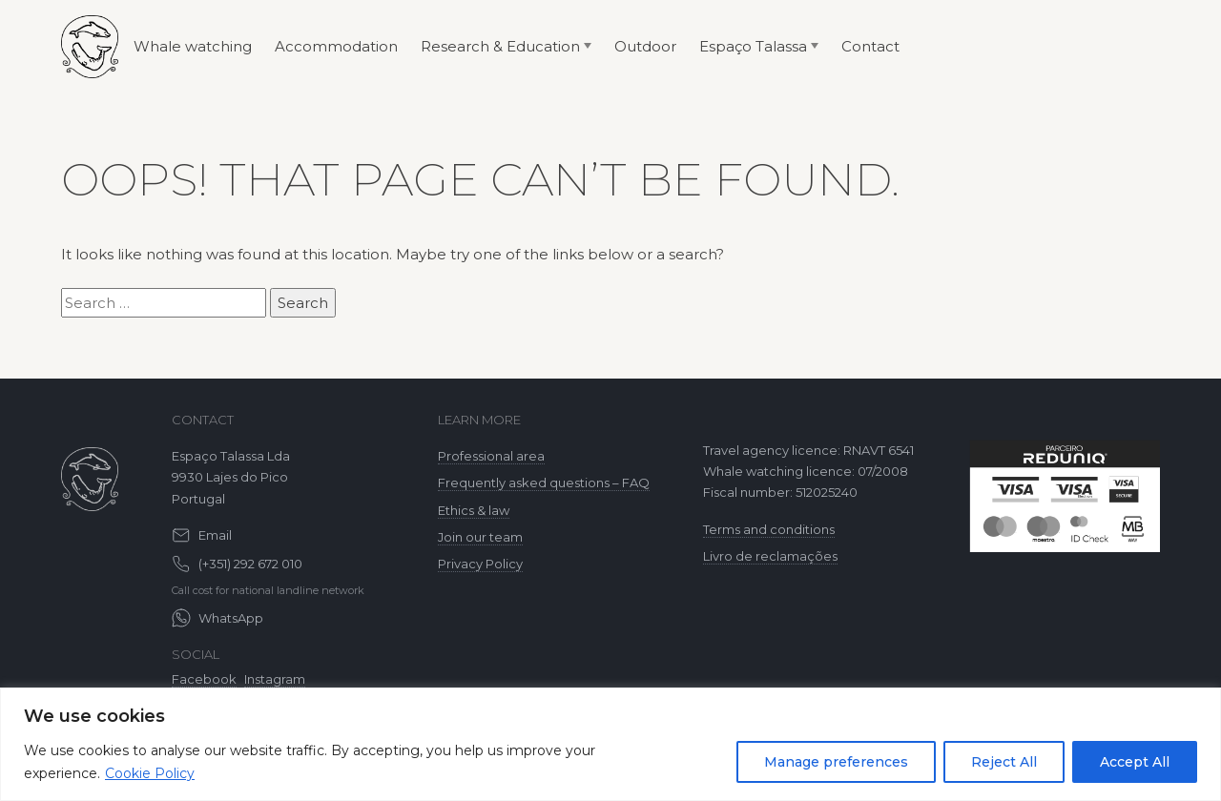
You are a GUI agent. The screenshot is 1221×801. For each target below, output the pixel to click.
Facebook (204, 679)
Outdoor (645, 46)
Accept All (1134, 761)
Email (215, 535)
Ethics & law (473, 510)
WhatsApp (230, 618)
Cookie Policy (150, 773)
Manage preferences (836, 761)
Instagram (274, 679)
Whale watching (193, 46)
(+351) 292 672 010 (250, 563)
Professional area (491, 455)
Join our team (480, 536)
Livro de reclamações (770, 556)
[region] (610, 744)
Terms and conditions (769, 529)
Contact (870, 46)
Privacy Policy (480, 563)
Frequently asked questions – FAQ (544, 482)
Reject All (1004, 761)
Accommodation (336, 46)
